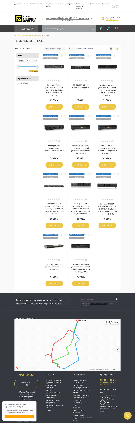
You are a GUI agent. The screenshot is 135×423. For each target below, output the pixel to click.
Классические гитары (53, 380)
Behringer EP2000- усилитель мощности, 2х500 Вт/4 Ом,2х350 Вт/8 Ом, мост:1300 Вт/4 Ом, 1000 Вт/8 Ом (107, 209)
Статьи (41, 4)
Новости (33, 4)
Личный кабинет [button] (115, 6)
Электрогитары (50, 385)
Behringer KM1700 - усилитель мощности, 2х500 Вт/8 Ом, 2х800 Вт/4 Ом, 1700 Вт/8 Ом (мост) (107, 90)
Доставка (17, 4)
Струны (48, 410)
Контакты (105, 4)
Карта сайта (77, 413)
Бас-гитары (49, 388)
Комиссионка (94, 4)
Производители (78, 415)
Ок (19, 416)
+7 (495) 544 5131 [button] (26, 375)
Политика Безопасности (98, 304)
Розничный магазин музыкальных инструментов (80, 382)
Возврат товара (78, 410)
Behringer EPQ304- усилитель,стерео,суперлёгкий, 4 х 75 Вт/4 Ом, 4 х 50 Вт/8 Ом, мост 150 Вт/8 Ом (54, 209)
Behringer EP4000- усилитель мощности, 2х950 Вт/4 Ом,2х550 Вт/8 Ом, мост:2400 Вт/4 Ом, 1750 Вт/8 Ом (80, 209)
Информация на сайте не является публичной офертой (109, 408)
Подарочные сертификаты (82, 418)
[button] (67, 18)
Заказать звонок (112, 20)
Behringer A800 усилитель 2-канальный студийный (54, 148)
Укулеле (48, 390)
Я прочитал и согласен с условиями (99, 304)
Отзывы (60, 4)
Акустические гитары (53, 383)
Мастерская (69, 4)
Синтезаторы (50, 398)
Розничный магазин (50, 5)
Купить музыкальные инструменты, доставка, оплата (81, 390)
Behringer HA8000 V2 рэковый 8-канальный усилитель (54, 266)
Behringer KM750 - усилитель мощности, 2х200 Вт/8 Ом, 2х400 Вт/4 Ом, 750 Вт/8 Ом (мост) (54, 90)
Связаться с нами (26, 383)
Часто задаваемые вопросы (80, 6)
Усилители (38, 35)
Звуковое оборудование (25, 35)
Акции (25, 4)
